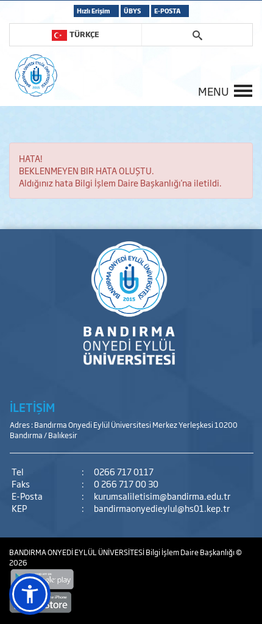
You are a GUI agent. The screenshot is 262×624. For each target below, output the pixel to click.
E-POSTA (167, 10)
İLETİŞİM (32, 407)
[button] (30, 594)
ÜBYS (132, 10)
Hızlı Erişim (93, 10)
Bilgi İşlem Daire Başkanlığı (191, 552)
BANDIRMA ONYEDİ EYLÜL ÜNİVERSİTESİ (77, 552)
